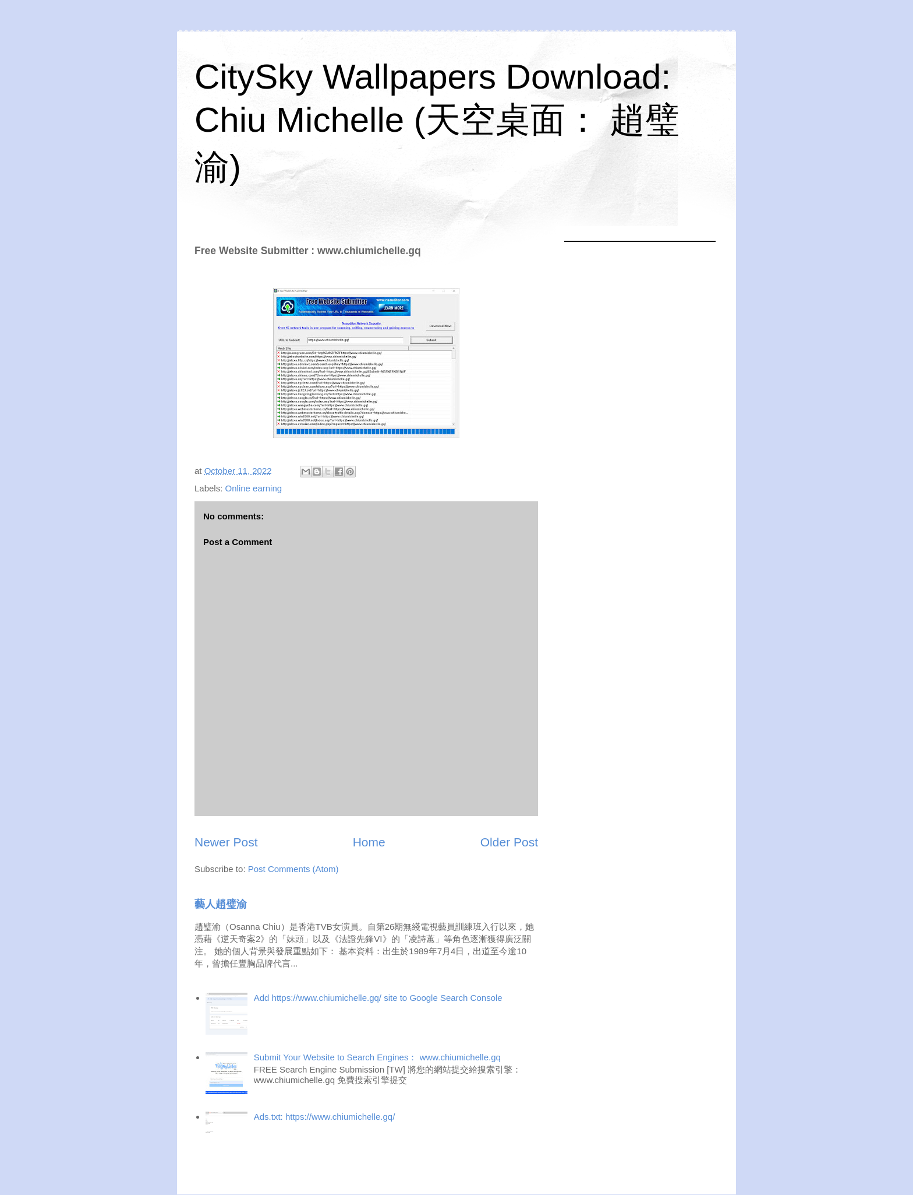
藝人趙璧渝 (220, 904)
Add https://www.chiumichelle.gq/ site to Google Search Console (378, 998)
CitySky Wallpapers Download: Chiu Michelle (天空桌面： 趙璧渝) (437, 122)
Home (369, 842)
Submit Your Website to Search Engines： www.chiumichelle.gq (377, 1057)
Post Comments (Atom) (293, 869)
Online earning (253, 488)
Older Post (509, 842)
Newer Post (226, 842)
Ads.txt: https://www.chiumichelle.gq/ (324, 1117)
